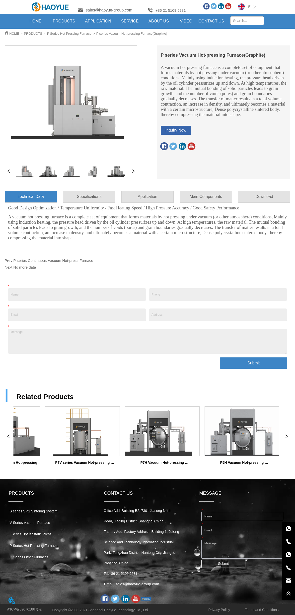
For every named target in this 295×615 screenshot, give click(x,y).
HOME (14, 33)
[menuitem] (64, 21)
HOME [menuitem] (35, 21)
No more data (24, 267)
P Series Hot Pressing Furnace (69, 33)
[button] (64, 21)
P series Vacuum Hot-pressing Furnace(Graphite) (131, 33)
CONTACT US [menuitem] (211, 21)
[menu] (123, 21)
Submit (253, 363)
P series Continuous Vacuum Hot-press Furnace (53, 260)
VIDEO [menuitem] (186, 21)
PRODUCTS (33, 33)
